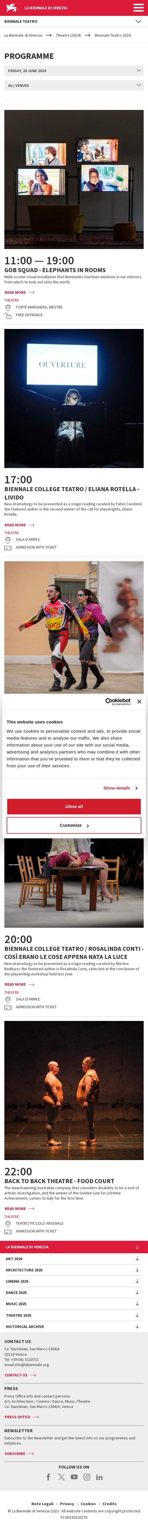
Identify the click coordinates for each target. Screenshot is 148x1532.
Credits (110, 1503)
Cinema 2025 (17, 1281)
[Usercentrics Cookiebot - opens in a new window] (105, 702)
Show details (116, 787)
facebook (49, 1480)
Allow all (74, 806)
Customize (74, 825)
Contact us (16, 1375)
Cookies (88, 1503)
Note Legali (42, 1503)
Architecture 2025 (24, 1270)
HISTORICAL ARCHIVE (25, 1326)
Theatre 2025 (18, 1315)
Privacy (67, 1503)
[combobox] (74, 71)
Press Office (17, 1416)
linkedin (100, 1480)
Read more (15, 292)
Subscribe (15, 1453)
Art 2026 (14, 1258)
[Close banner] (139, 702)
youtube (74, 1480)
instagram (87, 1480)
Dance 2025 (16, 1292)
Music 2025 (16, 1303)
